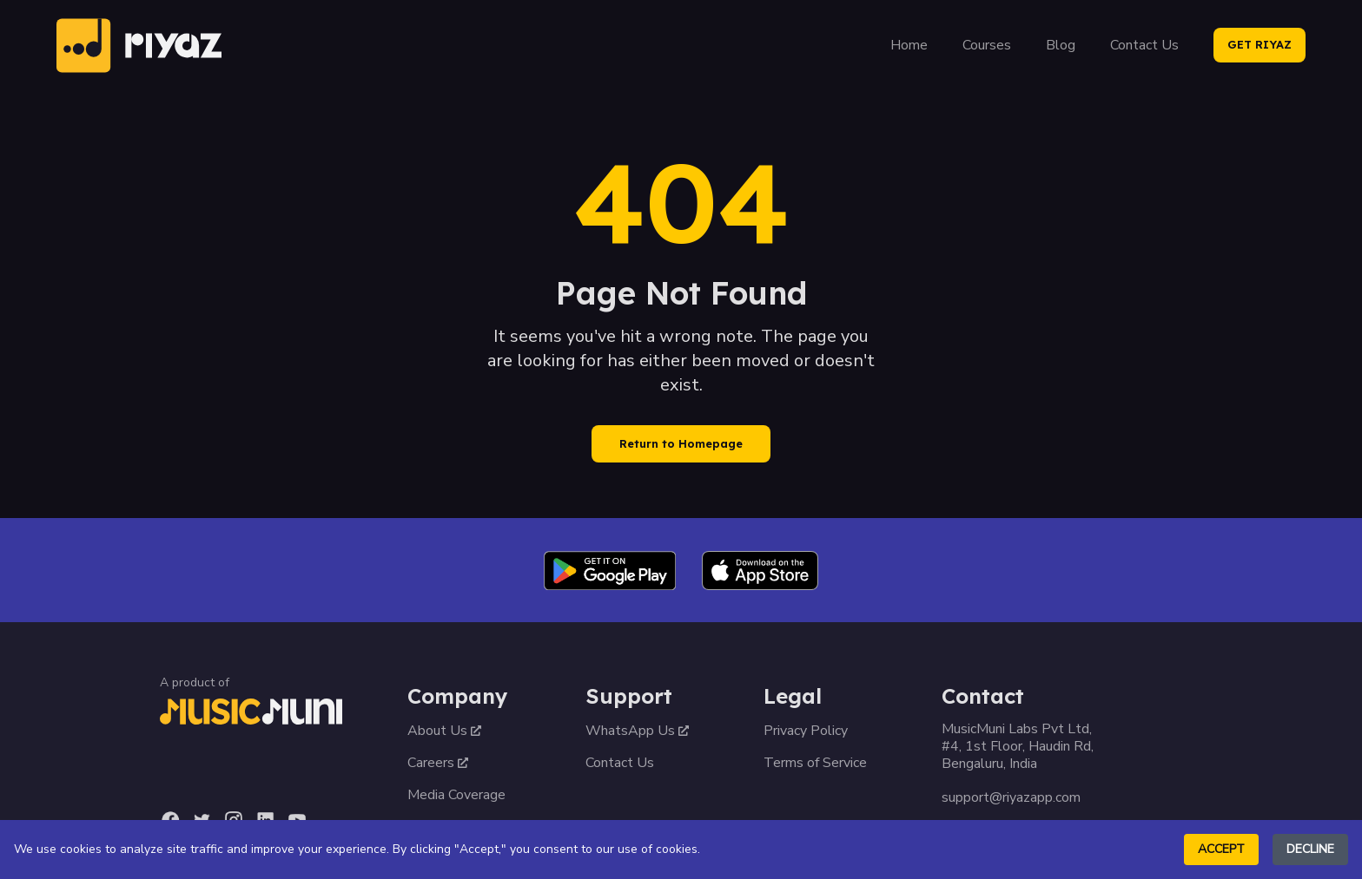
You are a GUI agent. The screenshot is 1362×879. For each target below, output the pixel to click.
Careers (437, 762)
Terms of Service (815, 762)
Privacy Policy (806, 730)
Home (909, 45)
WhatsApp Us (637, 730)
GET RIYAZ (1259, 44)
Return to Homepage (681, 443)
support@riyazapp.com (1011, 797)
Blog (1060, 45)
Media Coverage (456, 794)
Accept (1221, 849)
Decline (1310, 849)
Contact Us (1144, 45)
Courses (986, 45)
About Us (444, 730)
